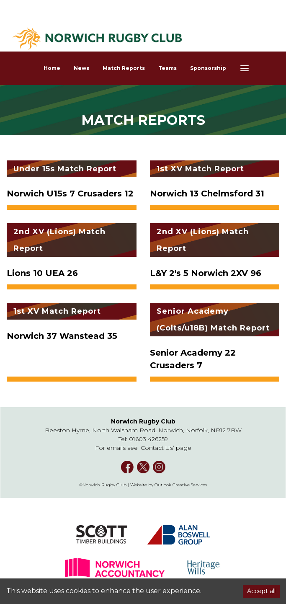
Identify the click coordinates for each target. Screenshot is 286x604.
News (81, 68)
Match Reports (124, 68)
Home (52, 68)
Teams (167, 68)
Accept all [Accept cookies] (261, 591)
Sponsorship (208, 68)
